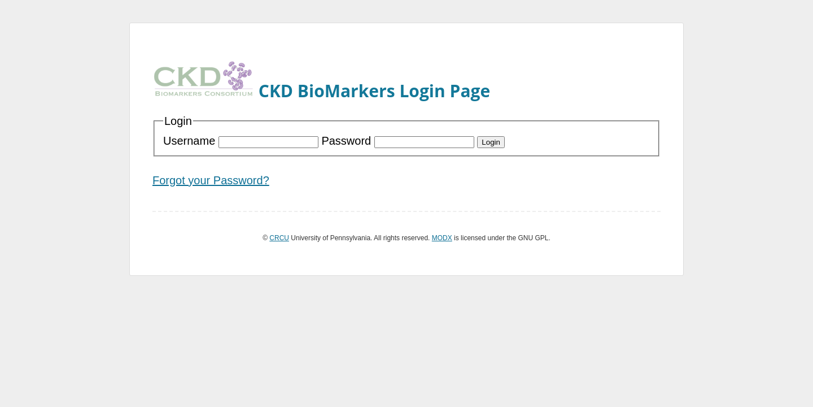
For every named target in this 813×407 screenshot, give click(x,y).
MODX (442, 238)
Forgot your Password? (210, 180)
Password (399, 141)
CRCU (279, 238)
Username (242, 141)
